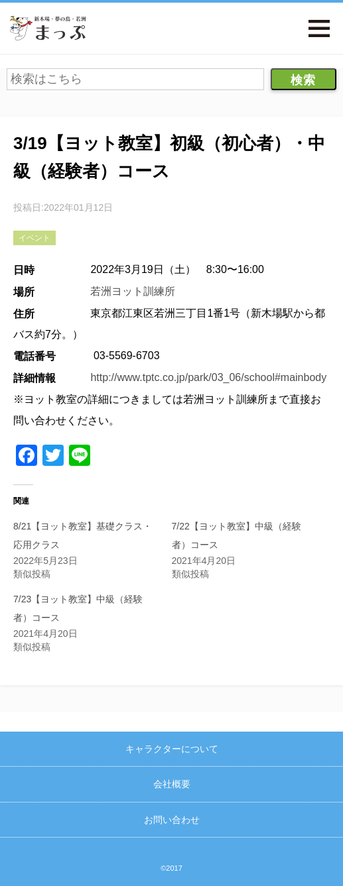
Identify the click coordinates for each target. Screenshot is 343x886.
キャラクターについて (171, 749)
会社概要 (171, 784)
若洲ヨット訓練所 (132, 291)
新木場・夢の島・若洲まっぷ (48, 28)
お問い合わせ (172, 819)
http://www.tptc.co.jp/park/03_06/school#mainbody (208, 377)
